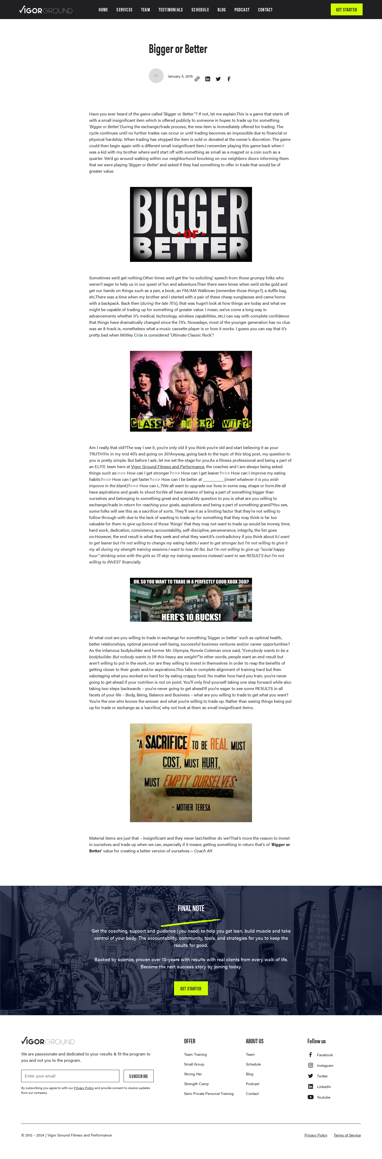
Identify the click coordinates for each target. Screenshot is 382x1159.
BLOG (222, 9)
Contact (252, 1093)
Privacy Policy (316, 1135)
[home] (45, 9)
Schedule (253, 1064)
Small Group (194, 1064)
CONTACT (265, 9)
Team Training (195, 1054)
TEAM (145, 9)
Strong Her (193, 1073)
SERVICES (124, 9)
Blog (249, 1073)
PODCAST (242, 9)
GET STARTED (346, 9)
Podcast (252, 1083)
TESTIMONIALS (171, 9)
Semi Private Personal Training (209, 1093)
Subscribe (138, 1076)
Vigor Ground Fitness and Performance (167, 466)
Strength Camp (196, 1083)
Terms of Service (347, 1135)
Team (250, 1054)
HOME (103, 9)
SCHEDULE (200, 9)
